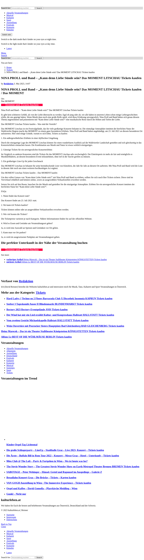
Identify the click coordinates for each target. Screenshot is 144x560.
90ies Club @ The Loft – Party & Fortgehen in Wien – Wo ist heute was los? (47, 461)
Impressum (11, 517)
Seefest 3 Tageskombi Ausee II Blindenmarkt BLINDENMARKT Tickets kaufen (49, 304)
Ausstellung (11, 22)
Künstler (10, 30)
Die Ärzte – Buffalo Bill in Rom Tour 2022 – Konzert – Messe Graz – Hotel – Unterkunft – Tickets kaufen (62, 455)
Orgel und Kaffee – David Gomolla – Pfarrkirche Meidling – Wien (41, 488)
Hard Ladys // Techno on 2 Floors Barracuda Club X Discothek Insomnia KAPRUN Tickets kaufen (59, 298)
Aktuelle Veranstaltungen (17, 13)
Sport (8, 20)
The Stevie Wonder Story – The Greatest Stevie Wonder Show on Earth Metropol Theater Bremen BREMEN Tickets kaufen (72, 466)
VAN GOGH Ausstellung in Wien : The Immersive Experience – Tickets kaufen (48, 482)
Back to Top (6, 524)
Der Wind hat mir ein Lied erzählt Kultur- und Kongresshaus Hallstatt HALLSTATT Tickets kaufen (60, 314)
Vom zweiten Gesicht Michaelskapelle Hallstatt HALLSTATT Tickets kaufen (47, 320)
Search (39, 8)
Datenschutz (11, 519)
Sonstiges (10, 368)
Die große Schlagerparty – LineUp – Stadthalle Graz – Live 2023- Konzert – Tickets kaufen (55, 450)
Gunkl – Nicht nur (16, 494)
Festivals (10, 25)
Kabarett (10, 18)
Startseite (10, 515)
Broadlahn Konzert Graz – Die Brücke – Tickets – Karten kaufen (41, 477)
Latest (9, 48)
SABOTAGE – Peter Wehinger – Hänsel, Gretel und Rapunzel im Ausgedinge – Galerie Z (54, 472)
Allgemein (11, 351)
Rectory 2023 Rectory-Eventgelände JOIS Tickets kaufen (37, 309)
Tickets (41, 292)
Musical (9, 15)
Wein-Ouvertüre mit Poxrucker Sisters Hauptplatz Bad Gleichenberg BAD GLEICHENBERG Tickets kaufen (65, 325)
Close (3, 526)
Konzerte (10, 27)
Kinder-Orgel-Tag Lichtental (21, 444)
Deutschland (11, 356)
